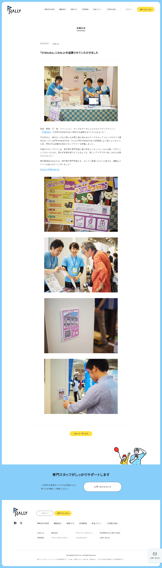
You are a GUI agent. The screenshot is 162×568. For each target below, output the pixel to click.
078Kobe (46, 132)
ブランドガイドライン (59, 537)
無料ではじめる (145, 9)
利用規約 (40, 537)
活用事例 (85, 9)
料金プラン (97, 9)
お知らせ (40, 532)
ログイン (129, 9)
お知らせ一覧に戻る (81, 433)
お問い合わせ (105, 537)
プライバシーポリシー (84, 532)
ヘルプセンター (81, 537)
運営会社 (54, 532)
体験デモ (74, 9)
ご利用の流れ (111, 9)
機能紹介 (62, 9)
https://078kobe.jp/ (49, 169)
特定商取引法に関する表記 (110, 532)
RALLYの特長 (50, 9)
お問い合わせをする (102, 486)
